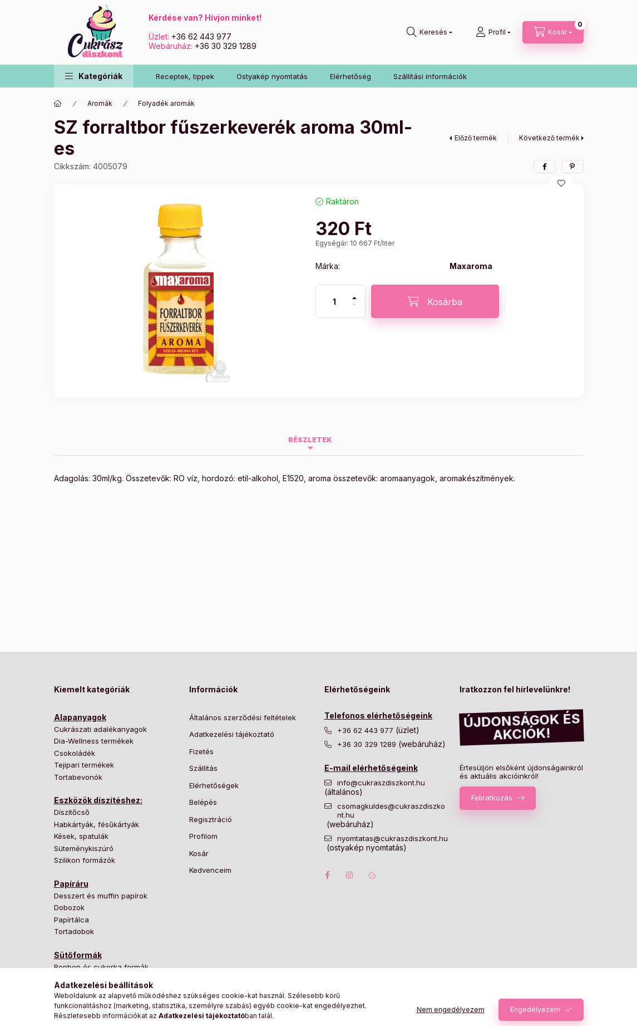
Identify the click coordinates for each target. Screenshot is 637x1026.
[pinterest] (572, 166)
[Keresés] (429, 32)
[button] (94, 76)
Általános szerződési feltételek (242, 717)
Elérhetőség (350, 76)
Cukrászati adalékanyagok (100, 729)
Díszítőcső (72, 812)
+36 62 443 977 (201, 36)
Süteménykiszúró (83, 848)
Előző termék (476, 138)
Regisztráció (210, 819)
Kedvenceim (210, 870)
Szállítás (203, 768)
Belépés (203, 802)
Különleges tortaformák (94, 990)
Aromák (99, 103)
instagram (350, 875)
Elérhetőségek (214, 785)
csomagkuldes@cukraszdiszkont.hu (391, 810)
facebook (328, 875)
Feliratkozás (491, 797)
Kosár (199, 853)
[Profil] (493, 32)
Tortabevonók (78, 777)
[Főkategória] (58, 104)
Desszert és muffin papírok (100, 895)
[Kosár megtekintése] (553, 32)
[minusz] (354, 309)
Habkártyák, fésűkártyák (96, 824)
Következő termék (549, 138)
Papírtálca (71, 919)
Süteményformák (83, 1002)
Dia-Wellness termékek (94, 740)
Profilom (203, 836)
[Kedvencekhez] (561, 183)
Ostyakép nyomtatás (272, 76)
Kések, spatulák (81, 836)
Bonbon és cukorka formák (101, 967)
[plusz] (354, 293)
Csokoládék (74, 753)
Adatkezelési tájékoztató (231, 734)
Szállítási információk (430, 76)
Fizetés (201, 751)
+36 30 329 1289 (225, 46)
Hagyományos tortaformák (100, 978)
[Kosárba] (435, 301)
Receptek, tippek (185, 76)
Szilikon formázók (84, 860)
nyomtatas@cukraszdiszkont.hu (392, 838)
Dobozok (69, 907)
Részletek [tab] (310, 440)
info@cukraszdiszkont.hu (382, 783)
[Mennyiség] (334, 301)
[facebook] (545, 166)
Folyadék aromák (166, 103)
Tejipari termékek (84, 764)
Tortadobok (74, 931)
